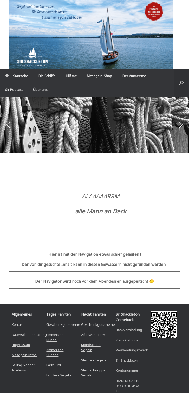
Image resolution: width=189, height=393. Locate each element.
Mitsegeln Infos (24, 355)
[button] (181, 83)
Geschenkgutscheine (63, 324)
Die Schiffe (46, 75)
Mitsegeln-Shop (99, 75)
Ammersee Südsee (54, 352)
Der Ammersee (134, 75)
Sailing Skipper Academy (23, 367)
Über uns (40, 89)
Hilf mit (71, 75)
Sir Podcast (14, 89)
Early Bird (53, 365)
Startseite (16, 75)
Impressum (21, 344)
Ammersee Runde (54, 337)
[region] (94, 125)
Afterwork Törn (93, 334)
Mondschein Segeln (91, 347)
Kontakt (18, 324)
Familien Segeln (58, 375)
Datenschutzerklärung (29, 334)
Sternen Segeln (93, 360)
